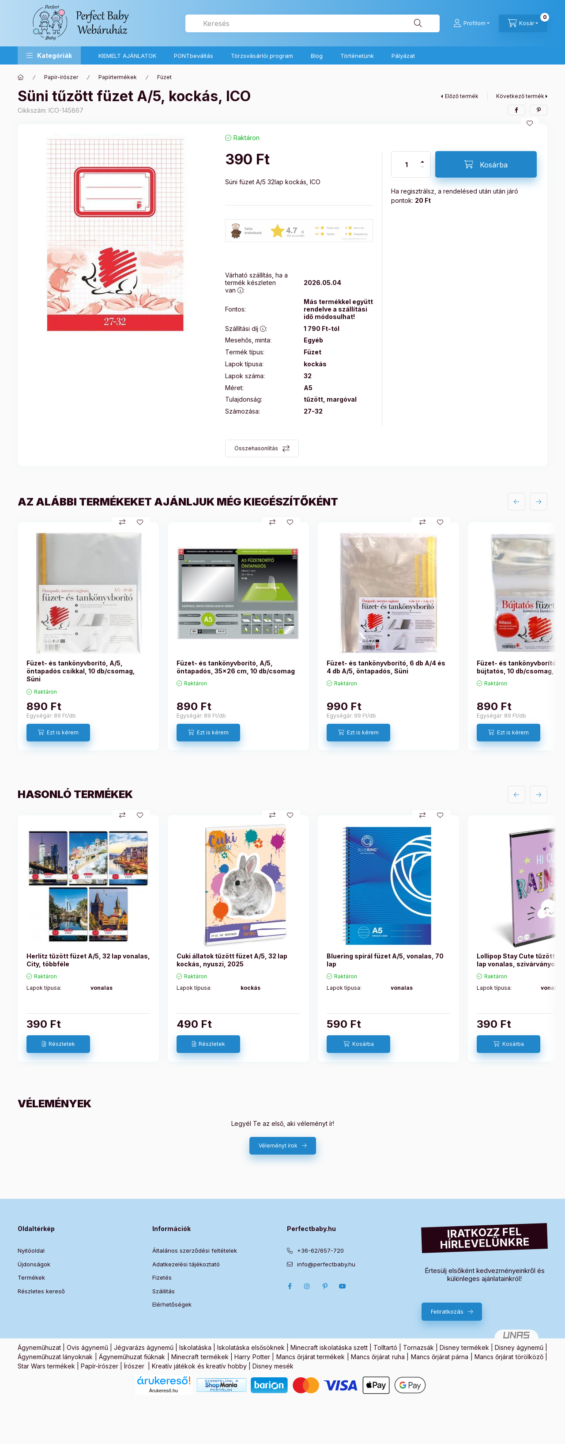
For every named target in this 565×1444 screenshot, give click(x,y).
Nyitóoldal (31, 1250)
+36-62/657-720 (320, 1250)
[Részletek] (58, 1044)
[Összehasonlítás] (122, 522)
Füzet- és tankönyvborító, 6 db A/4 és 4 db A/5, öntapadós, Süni (386, 667)
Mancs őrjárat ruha (378, 1356)
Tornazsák (418, 1347)
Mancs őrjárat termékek (310, 1356)
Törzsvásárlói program (262, 55)
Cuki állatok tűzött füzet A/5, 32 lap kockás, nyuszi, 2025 (232, 960)
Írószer (134, 1366)
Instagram (307, 1286)
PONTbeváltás (193, 55)
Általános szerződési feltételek (194, 1250)
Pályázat (403, 55)
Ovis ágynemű (87, 1347)
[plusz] (422, 158)
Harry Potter (252, 1356)
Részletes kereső (41, 1291)
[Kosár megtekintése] (523, 23)
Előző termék (461, 96)
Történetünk (357, 55)
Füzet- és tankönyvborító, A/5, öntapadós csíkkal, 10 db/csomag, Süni (80, 671)
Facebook (289, 1286)
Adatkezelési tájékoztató (186, 1264)
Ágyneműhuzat (39, 1347)
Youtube (342, 1286)
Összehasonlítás (256, 448)
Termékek (31, 1277)
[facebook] (516, 110)
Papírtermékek (117, 77)
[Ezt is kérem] (58, 732)
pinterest (325, 1286)
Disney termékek (464, 1347)
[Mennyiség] (406, 164)
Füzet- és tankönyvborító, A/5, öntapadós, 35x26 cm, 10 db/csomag (236, 667)
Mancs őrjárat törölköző (509, 1356)
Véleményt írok (278, 1145)
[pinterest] (538, 110)
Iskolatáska (195, 1347)
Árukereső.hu (163, 1390)
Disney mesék (273, 1366)
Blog (317, 55)
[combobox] (312, 23)
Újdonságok (34, 1264)
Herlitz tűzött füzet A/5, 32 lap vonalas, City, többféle (88, 960)
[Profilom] (471, 23)
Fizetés (162, 1277)
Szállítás (163, 1291)
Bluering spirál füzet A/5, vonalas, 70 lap (385, 960)
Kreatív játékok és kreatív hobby (199, 1366)
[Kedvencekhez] (530, 123)
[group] (282, 636)
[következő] (538, 501)
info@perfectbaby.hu (326, 1264)
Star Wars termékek (46, 1366)
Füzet (164, 77)
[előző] (516, 501)
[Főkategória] (21, 77)
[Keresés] (418, 23)
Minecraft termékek (199, 1356)
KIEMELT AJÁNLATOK (127, 55)
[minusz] (422, 170)
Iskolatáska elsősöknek (251, 1347)
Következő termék (520, 96)
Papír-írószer (61, 77)
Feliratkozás (447, 1311)
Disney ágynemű (519, 1347)
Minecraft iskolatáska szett (329, 1347)
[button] (49, 55)
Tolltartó (385, 1347)
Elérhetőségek (172, 1304)
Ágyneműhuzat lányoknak (55, 1356)
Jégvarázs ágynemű (143, 1347)
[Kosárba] (486, 164)
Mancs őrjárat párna (440, 1356)
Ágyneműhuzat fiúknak (132, 1356)
